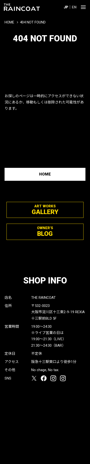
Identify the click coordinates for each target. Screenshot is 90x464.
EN (74, 7)
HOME (9, 22)
